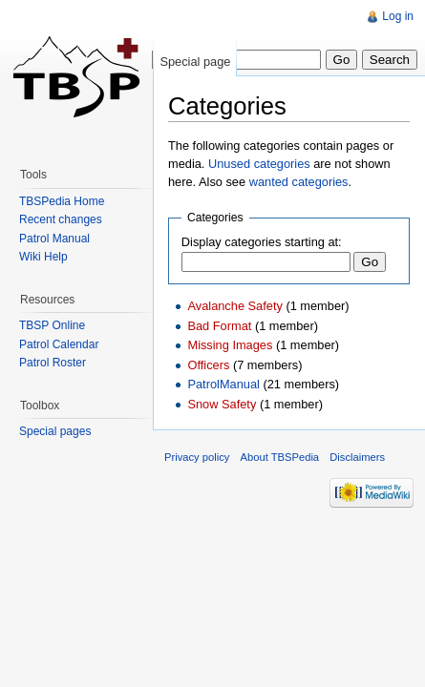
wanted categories (299, 182)
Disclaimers (357, 457)
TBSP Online (52, 325)
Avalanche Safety (234, 306)
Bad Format (219, 326)
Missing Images (229, 345)
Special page (194, 61)
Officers (208, 365)
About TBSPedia (280, 457)
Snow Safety (221, 404)
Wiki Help (43, 256)
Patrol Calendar (58, 344)
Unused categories (259, 163)
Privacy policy (196, 457)
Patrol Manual (54, 238)
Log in (398, 16)
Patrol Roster (52, 362)
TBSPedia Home (61, 201)
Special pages (55, 431)
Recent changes (60, 219)
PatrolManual (223, 384)
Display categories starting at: (261, 242)
